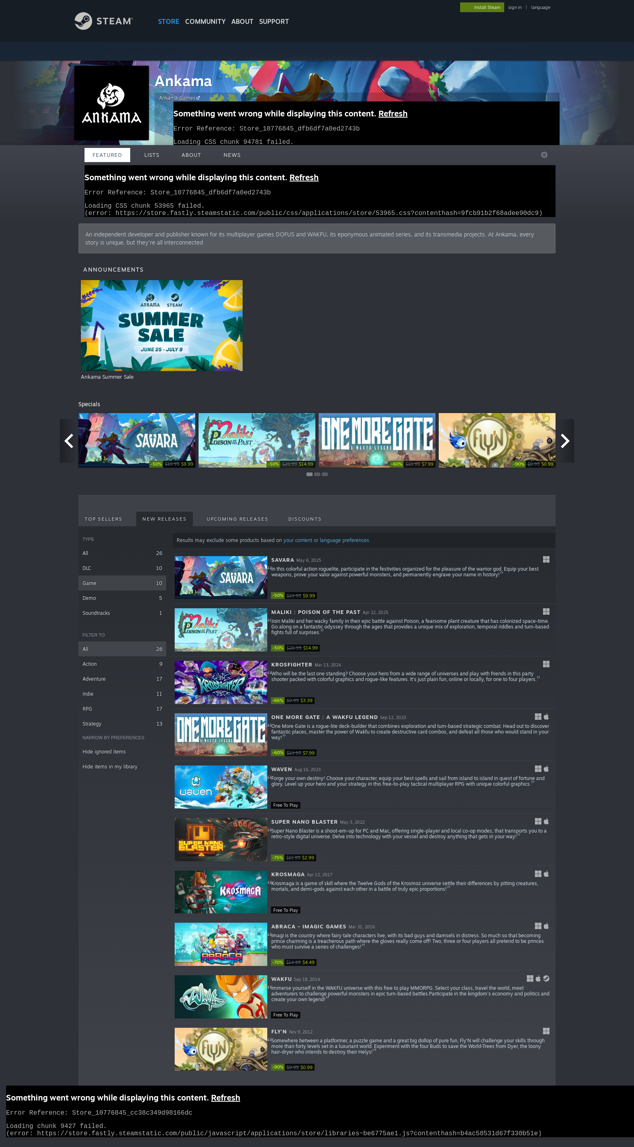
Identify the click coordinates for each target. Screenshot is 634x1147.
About (242, 21)
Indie (122, 698)
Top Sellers (104, 524)
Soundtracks (122, 617)
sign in (515, 7)
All (122, 558)
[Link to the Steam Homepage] (110, 27)
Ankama (183, 81)
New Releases (164, 524)
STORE (169, 21)
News (232, 155)
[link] (172, 469)
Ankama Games (180, 98)
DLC (122, 572)
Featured (107, 155)
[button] (364, 583)
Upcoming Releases (237, 524)
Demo (122, 602)
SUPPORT (274, 21)
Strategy (122, 728)
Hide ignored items (104, 756)
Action (122, 668)
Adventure (122, 683)
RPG (122, 713)
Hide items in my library (109, 771)
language (540, 7)
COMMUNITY (205, 21)
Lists (151, 155)
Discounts (305, 524)
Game (122, 587)
